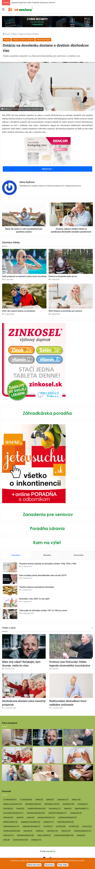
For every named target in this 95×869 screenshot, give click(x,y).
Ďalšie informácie (34, 865)
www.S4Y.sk (50, 851)
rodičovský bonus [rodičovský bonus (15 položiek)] (11, 826)
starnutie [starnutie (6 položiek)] (28, 831)
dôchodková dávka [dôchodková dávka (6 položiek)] (33, 804)
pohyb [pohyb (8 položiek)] (20, 817)
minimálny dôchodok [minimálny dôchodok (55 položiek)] (36, 813)
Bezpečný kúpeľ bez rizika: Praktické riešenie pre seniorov (33, 3)
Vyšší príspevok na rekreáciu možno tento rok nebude (24, 276)
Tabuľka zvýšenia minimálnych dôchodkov (36, 587)
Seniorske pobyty (43, 40)
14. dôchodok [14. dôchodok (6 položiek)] (26, 800)
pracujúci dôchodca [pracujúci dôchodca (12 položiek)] (46, 817)
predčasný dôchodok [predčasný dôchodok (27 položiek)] (68, 817)
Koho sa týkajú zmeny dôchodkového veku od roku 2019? (43, 575)
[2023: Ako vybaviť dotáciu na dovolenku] (24, 296)
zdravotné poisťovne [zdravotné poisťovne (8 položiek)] (25, 835)
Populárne (15, 555)
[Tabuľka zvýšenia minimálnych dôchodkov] (10, 591)
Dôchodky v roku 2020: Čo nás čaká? (34, 599)
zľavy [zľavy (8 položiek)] (6, 840)
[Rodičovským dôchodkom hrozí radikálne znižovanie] (71, 685)
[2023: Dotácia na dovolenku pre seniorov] (71, 296)
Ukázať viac (47, 169)
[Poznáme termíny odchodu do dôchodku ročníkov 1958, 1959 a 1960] (10, 567)
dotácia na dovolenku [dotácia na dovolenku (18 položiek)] (12, 804)
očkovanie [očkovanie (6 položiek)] (8, 817)
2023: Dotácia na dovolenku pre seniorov (65, 311)
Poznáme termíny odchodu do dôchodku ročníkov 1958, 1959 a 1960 (47, 564)
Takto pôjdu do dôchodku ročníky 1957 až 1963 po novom (43, 610)
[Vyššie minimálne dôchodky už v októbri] (78, 772)
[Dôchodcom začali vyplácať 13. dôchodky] (78, 755)
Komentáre (79, 555)
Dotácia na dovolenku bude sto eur (63, 276)
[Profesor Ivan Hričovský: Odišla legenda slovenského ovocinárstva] (71, 646)
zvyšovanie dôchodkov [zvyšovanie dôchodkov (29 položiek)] (63, 835)
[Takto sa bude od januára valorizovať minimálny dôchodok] (17, 772)
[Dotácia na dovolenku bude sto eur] (71, 261)
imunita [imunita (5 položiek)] (20, 808)
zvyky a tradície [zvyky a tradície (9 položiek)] (43, 835)
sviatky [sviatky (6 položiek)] (39, 831)
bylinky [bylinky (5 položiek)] (50, 800)
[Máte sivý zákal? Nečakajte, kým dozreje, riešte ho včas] (24, 646)
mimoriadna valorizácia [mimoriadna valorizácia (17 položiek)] (13, 813)
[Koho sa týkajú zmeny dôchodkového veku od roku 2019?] (10, 579)
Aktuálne (47, 555)
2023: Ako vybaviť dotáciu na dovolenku (18, 311)
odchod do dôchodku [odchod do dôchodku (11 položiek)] (57, 813)
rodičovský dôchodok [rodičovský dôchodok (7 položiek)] (31, 826)
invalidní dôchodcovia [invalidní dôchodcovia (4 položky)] (36, 808)
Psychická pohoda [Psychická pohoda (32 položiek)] (65, 822)
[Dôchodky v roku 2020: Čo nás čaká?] (10, 602)
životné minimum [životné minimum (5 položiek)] (20, 840)
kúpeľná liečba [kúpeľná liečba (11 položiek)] (81, 808)
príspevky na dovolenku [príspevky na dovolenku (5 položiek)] (30, 822)
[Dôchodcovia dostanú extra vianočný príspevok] (24, 685)
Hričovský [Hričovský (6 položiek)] (8, 808)
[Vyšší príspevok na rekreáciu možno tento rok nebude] (24, 261)
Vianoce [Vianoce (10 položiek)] (65, 831)
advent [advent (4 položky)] (39, 800)
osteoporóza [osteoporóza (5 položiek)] (75, 813)
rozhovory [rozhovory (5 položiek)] (86, 826)
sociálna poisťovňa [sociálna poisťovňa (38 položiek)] (11, 831)
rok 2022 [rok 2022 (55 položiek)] (60, 826)
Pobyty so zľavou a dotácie (28, 34)
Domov (6, 34)
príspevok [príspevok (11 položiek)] (49, 822)
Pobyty (14, 34)
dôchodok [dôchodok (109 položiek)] (68, 804)
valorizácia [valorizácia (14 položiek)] (52, 831)
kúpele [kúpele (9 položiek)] (67, 808)
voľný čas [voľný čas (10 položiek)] (8, 835)
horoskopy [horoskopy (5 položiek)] (82, 804)
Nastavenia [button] (49, 865)
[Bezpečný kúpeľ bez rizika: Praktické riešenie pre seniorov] (17, 737)
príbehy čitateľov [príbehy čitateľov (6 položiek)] (10, 822)
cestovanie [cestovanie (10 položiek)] (62, 800)
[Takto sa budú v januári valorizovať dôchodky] (47, 772)
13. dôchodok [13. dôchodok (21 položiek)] (9, 800)
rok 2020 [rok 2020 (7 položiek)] (48, 826)
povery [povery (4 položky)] (30, 817)
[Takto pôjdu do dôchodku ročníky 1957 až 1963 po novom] (10, 614)
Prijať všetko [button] (63, 865)
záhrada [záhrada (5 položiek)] (81, 835)
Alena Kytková (27, 182)
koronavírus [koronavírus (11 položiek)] (55, 808)
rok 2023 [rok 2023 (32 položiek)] (74, 826)
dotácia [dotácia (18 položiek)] (76, 800)
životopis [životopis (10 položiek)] (36, 840)
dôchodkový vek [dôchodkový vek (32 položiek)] (52, 804)
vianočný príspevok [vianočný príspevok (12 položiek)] (82, 831)
